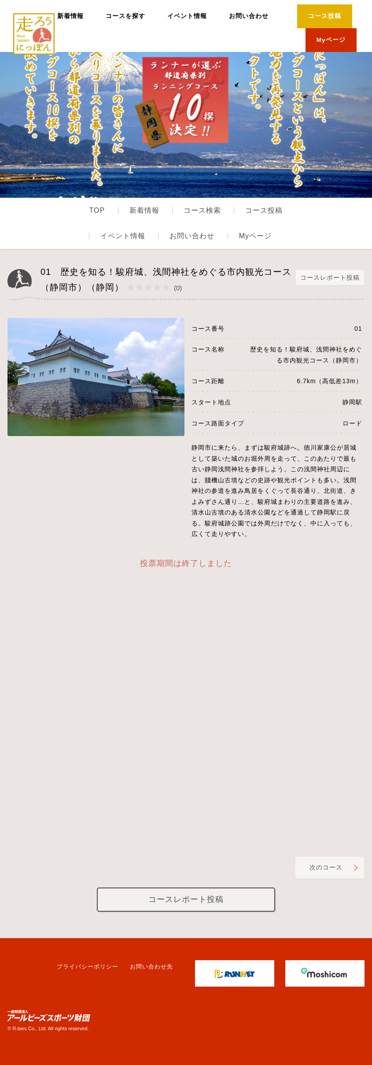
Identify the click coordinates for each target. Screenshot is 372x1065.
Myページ (331, 40)
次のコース (326, 867)
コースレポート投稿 (330, 277)
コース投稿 (324, 16)
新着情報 (70, 16)
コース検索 (202, 210)
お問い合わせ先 (151, 966)
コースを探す (125, 16)
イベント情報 (187, 16)
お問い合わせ (249, 16)
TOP (97, 210)
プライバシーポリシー (87, 966)
